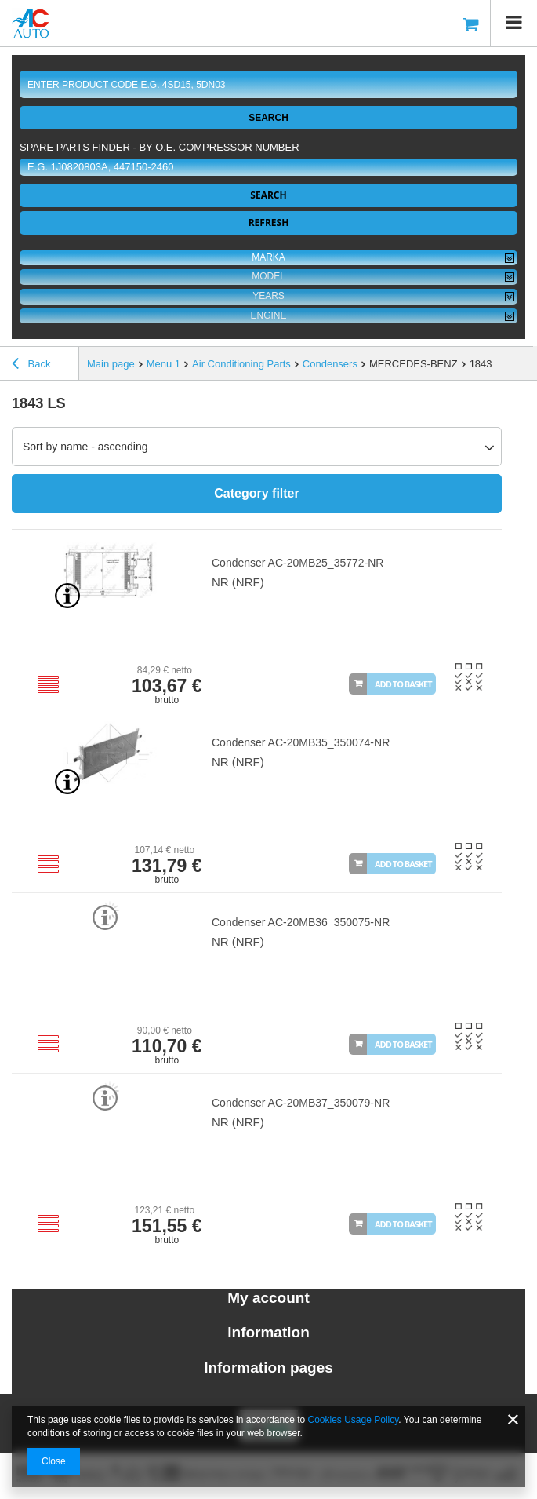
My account (268, 1297)
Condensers (330, 364)
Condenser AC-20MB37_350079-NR (301, 1102)
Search (268, 117)
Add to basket (403, 684)
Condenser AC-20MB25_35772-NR (297, 562)
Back (31, 366)
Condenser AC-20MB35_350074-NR (301, 742)
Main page (111, 364)
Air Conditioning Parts (241, 364)
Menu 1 (163, 364)
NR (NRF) (238, 582)
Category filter (256, 493)
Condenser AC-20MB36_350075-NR (301, 922)
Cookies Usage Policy (353, 1419)
